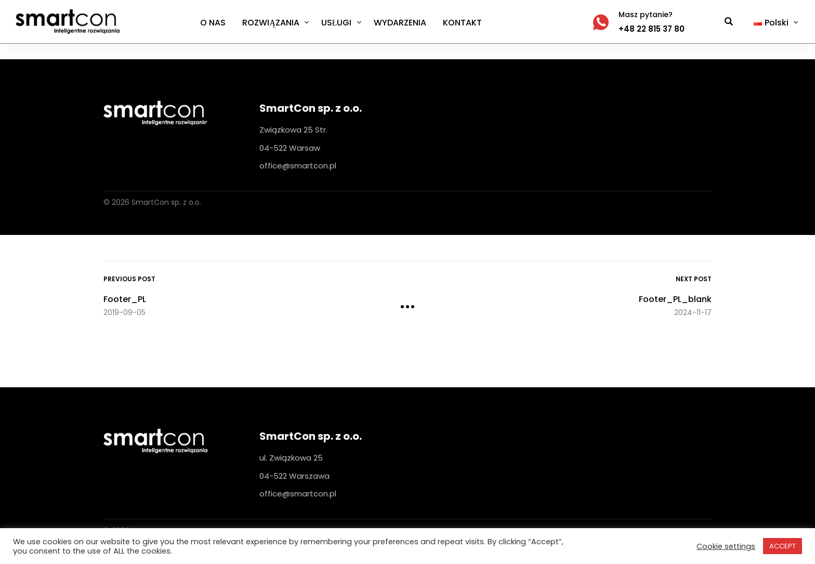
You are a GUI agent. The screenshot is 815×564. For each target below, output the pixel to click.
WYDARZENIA (400, 23)
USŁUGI (336, 23)
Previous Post (129, 278)
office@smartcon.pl (297, 165)
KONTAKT (462, 23)
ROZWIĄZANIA (270, 23)
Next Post (694, 278)
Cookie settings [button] (725, 546)
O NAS (213, 23)
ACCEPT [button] (782, 546)
